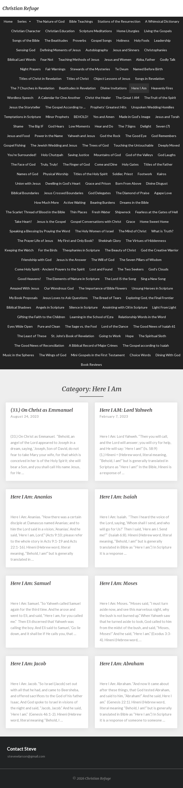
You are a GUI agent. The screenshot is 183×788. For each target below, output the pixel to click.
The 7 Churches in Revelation (32, 88)
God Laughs (167, 155)
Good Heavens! (29, 279)
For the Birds (47, 250)
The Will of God (102, 260)
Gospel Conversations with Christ (96, 221)
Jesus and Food (18, 136)
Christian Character (26, 31)
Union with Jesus (28, 183)
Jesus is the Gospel (51, 221)
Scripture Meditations (95, 31)
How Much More (46, 202)
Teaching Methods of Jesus (78, 59)
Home (8, 21)
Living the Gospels (158, 31)
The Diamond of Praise (132, 193)
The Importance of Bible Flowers (102, 288)
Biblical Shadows (19, 307)
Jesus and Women (117, 59)
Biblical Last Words (22, 59)
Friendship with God (36, 260)
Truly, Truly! (49, 164)
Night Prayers (30, 69)
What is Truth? (162, 231)
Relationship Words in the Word (142, 317)
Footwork (145, 174)
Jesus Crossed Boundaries (63, 193)
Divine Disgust (157, 183)
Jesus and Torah (167, 117)
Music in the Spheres (18, 355)
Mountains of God (107, 155)
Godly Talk (167, 59)
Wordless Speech (20, 98)
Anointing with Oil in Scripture (124, 307)
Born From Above (128, 183)
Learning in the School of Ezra (91, 317)
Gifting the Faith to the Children (41, 317)
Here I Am (139, 88)
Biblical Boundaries (25, 193)
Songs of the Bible (26, 40)
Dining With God (168, 355)
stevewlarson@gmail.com (26, 756)
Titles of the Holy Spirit (90, 174)
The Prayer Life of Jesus (35, 241)
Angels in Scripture (50, 307)
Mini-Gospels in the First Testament (98, 355)
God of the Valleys (139, 155)
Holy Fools (141, 40)
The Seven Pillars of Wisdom (140, 260)
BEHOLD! (81, 117)
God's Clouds (158, 269)
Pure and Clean (48, 326)
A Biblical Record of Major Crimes (93, 345)
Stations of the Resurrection (119, 21)
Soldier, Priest (122, 174)
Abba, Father (145, 59)
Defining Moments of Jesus (60, 50)
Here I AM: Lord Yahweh (126, 410)
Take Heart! (23, 221)
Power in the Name (49, 136)
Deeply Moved (169, 145)
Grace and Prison (98, 183)
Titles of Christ (77, 78)
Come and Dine (106, 164)
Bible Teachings (81, 21)
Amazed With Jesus (24, 288)
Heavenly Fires (162, 88)
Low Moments (79, 126)
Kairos (161, 174)
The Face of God (23, 164)
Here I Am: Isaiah (118, 497)
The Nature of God (50, 21)
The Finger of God (76, 164)
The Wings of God (52, 355)
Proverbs (79, 40)
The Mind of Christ (132, 231)
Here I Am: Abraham (122, 663)
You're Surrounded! (21, 155)
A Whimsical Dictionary (162, 21)
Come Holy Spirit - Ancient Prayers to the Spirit (50, 269)
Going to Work (110, 336)
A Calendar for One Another (59, 98)
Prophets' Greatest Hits (108, 107)
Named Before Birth (148, 69)
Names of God (27, 174)
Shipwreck (123, 212)
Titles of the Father (158, 164)
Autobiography (97, 50)
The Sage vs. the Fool (81, 326)
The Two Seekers (130, 269)
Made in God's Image (134, 117)
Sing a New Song (153, 279)
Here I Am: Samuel (30, 583)
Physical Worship (55, 174)
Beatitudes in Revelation (77, 88)
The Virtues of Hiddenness (146, 241)
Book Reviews (91, 364)
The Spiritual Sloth (152, 336)
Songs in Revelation (149, 78)
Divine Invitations (114, 88)
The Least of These (31, 336)
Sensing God (25, 50)
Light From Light (164, 307)
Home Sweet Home (154, 221)
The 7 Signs (127, 126)
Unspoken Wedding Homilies (152, 107)
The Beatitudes (56, 40)
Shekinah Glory (109, 241)
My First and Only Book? (76, 241)
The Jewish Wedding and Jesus (53, 145)
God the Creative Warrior (159, 250)
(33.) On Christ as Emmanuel (41, 410)
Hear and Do (104, 126)
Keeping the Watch (19, 250)
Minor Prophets (57, 117)
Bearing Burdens (102, 202)
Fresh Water (101, 212)
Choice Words (140, 355)
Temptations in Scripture (22, 117)
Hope (130, 336)
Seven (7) (163, 126)
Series (22, 21)
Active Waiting (75, 202)
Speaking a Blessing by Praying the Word (40, 231)
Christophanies (155, 50)
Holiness (123, 40)
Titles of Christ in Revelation (40, 78)
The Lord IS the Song (120, 279)
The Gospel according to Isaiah (145, 345)
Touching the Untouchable (133, 145)
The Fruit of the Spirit (160, 98)
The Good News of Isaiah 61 (154, 326)
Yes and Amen (103, 117)
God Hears (56, 126)
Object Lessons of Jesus (112, 78)
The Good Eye (136, 136)
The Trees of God (95, 145)
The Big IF (35, 126)
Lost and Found (101, 269)
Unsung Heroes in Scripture (152, 288)
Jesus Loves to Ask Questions (65, 298)
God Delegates (99, 193)
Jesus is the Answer (71, 260)
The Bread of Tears (106, 298)
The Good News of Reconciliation (39, 345)
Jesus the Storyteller (24, 107)
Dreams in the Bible (134, 202)
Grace (130, 221)
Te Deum (121, 69)
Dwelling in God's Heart (63, 183)
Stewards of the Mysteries (90, 69)
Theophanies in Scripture (81, 250)
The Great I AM (127, 98)
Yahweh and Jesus (81, 136)
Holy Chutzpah (52, 155)
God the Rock (110, 136)
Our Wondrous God (59, 288)
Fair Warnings (56, 69)
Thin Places (78, 212)
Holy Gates (130, 164)
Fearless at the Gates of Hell (156, 212)
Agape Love (163, 193)
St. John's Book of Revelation (72, 336)
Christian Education (60, 31)
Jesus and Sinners (126, 50)
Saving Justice (78, 155)
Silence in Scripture (83, 307)
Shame (18, 126)
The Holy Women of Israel (94, 231)
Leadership (162, 40)
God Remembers (163, 136)
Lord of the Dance (115, 326)
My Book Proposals (23, 298)
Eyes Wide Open (20, 326)
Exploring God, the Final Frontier (150, 298)
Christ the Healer (98, 98)
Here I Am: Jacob (28, 663)
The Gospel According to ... (65, 107)
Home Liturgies (128, 31)
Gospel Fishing (14, 145)
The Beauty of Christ (120, 250)
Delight (145, 126)
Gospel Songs (101, 40)
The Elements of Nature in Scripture (73, 279)
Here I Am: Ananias (31, 497)
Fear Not (47, 59)
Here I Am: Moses (118, 583)
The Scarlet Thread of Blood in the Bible (35, 212)
